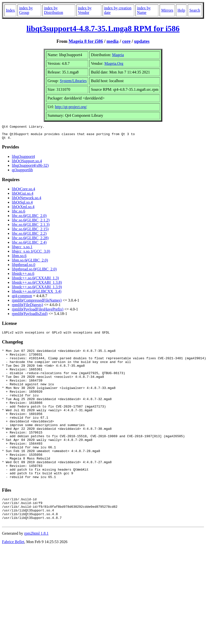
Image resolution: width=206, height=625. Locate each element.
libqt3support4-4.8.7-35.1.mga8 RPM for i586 (103, 28)
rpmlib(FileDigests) (27, 308)
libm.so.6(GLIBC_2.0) (30, 263)
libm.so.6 (19, 259)
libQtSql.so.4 (22, 205)
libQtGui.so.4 (22, 196)
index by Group (26, 10)
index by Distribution (53, 10)
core (126, 41)
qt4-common (22, 299)
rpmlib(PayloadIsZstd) (30, 316)
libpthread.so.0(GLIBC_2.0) (34, 272)
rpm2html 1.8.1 (36, 569)
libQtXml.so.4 (23, 210)
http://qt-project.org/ (71, 107)
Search (194, 10)
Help (181, 10)
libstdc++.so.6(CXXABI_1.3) (35, 281)
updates (142, 41)
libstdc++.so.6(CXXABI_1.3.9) (37, 290)
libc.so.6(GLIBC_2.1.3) (31, 227)
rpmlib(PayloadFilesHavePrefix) (37, 312)
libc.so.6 (18, 214)
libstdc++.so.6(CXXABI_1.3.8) (37, 285)
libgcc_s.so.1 (22, 250)
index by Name (144, 10)
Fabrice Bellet (13, 577)
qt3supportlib (22, 173)
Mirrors (167, 10)
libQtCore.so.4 (23, 192)
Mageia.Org (113, 63)
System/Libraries (73, 81)
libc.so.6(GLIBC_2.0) (29, 218)
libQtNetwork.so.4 (26, 201)
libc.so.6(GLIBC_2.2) (29, 236)
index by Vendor (85, 10)
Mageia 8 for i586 (86, 41)
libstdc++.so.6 (23, 276)
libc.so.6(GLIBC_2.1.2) (31, 223)
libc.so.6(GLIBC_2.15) (30, 232)
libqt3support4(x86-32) (30, 168)
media (113, 41)
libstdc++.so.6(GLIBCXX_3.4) (36, 294)
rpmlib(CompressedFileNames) (37, 303)
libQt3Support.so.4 (27, 164)
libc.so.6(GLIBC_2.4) (29, 245)
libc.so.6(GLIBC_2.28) (30, 241)
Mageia (118, 55)
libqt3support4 (23, 159)
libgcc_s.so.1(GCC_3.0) (31, 254)
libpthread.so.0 (23, 267)
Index (10, 10)
